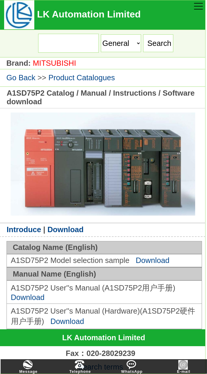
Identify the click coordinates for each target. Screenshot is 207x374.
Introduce (24, 229)
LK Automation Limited (103, 337)
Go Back (20, 77)
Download (65, 229)
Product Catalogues (81, 77)
